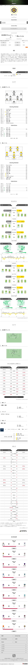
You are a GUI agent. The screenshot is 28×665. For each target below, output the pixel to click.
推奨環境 (9, 658)
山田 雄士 (8, 189)
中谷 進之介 (8, 113)
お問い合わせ (21, 658)
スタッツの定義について (23, 527)
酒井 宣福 (8, 136)
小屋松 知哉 (8, 177)
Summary (2, 650)
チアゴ (7, 111)
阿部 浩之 (8, 133)
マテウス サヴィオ (9, 176)
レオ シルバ (8, 117)
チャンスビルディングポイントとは (21, 399)
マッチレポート (14, 28)
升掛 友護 (8, 190)
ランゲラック (8, 109)
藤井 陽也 (8, 129)
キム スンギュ (9, 165)
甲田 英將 (8, 134)
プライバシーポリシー (13, 658)
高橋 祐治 (8, 169)
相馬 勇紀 (8, 120)
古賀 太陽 (8, 170)
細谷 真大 (8, 178)
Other (2, 652)
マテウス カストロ (7, 436)
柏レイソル (20, 36)
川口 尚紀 (8, 166)
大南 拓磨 (8, 167)
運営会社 (18, 658)
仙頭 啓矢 (8, 116)
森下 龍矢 (8, 114)
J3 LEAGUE (2, 648)
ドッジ (7, 174)
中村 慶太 (8, 187)
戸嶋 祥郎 (8, 173)
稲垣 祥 (7, 118)
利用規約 (6, 658)
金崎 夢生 (8, 121)
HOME (1, 5)
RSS (26, 47)
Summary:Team (17, 635)
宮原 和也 (8, 110)
